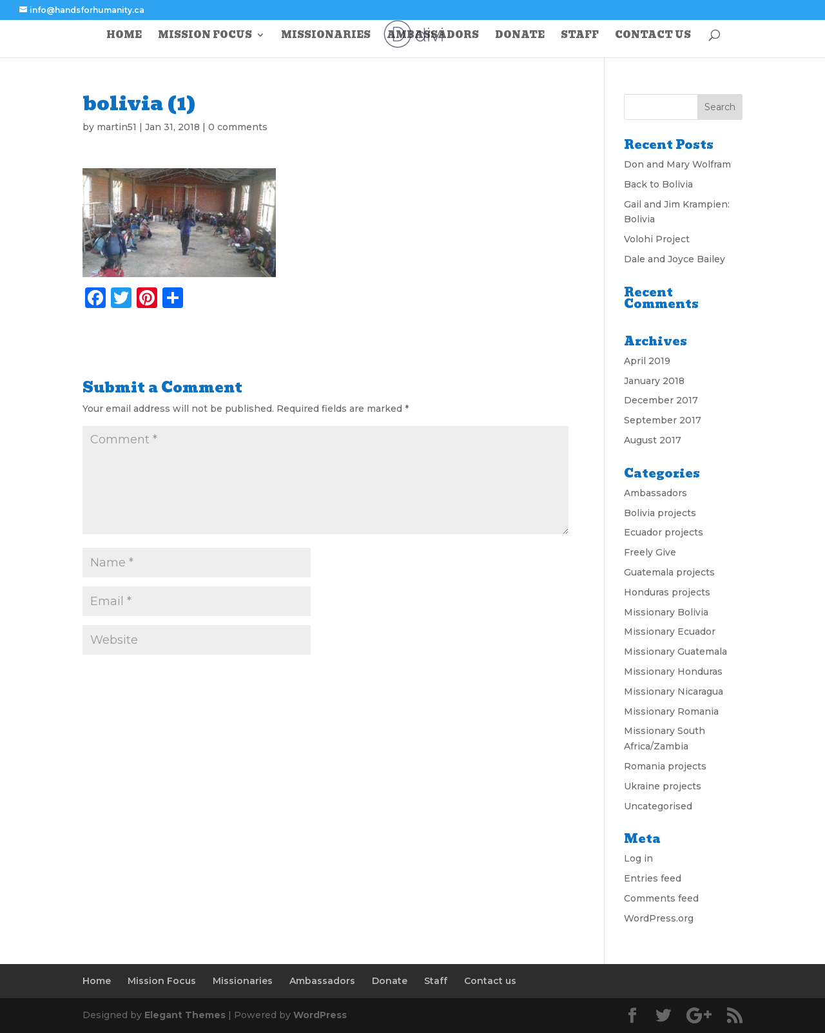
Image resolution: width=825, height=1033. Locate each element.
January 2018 (654, 381)
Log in (638, 858)
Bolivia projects (660, 513)
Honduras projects (667, 592)
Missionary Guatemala (675, 651)
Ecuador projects (663, 532)
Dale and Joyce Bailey (674, 259)
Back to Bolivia (658, 184)
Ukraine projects (662, 786)
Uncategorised (658, 806)
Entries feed (652, 878)
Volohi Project (657, 239)
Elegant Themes (185, 1015)
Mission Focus (205, 36)
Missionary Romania (671, 711)
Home (124, 36)
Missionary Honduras (673, 671)
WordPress (320, 1015)
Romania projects (665, 766)
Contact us (653, 36)
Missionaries (326, 36)
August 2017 (652, 440)
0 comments (237, 127)
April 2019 (647, 361)
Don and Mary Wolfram (677, 164)
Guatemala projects (669, 572)
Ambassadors (433, 36)
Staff (580, 36)
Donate (520, 36)
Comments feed (661, 898)
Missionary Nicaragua (673, 691)
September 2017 (662, 420)
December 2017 (661, 400)
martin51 (117, 127)
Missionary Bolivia (666, 612)
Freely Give (650, 552)
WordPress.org (659, 918)
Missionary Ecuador (669, 631)
